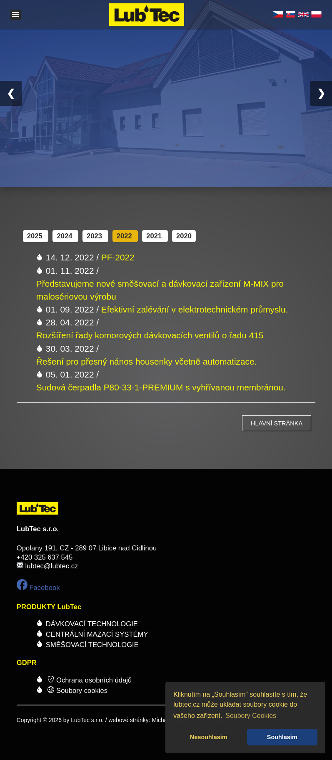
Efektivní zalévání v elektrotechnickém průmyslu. (194, 309)
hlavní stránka (276, 423)
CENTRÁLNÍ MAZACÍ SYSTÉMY (97, 634)
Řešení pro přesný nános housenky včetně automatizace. (146, 361)
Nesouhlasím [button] (208, 737)
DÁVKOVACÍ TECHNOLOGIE (92, 624)
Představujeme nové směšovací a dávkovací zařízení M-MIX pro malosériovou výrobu (160, 290)
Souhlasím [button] (282, 737)
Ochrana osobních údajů (89, 680)
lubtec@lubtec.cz (51, 566)
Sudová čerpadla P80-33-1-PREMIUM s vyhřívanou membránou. (161, 387)
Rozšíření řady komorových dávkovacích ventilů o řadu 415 (150, 335)
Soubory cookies (77, 691)
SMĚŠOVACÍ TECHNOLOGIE (92, 645)
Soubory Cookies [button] (250, 715)
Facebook (38, 588)
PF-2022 (118, 257)
